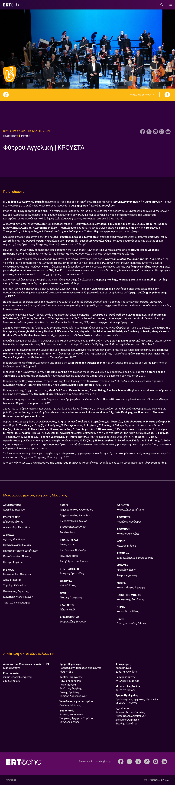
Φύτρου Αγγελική (127, 575)
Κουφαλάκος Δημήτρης (130, 509)
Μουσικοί (26, 136)
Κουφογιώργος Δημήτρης (131, 587)
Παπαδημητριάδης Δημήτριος (20, 550)
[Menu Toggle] (170, 4)
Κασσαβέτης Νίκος (128, 611)
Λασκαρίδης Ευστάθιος (17, 527)
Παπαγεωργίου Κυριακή (17, 545)
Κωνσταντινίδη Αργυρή (73, 521)
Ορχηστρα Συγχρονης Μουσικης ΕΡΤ (26, 130)
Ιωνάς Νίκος (67, 544)
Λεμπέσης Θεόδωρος (129, 521)
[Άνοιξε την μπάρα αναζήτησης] (161, 5)
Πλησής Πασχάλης (71, 597)
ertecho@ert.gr (103, 761)
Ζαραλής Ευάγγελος (14, 585)
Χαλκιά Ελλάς (68, 585)
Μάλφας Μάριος (126, 545)
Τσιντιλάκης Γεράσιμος (16, 602)
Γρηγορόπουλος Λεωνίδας (75, 515)
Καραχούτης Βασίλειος (130, 599)
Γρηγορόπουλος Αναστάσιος (76, 509)
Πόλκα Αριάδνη (69, 555)
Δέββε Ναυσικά (12, 579)
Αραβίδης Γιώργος (14, 509)
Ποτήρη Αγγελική (13, 562)
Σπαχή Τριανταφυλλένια (74, 561)
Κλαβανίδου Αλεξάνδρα (73, 550)
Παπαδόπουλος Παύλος (17, 556)
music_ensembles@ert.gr (17, 677)
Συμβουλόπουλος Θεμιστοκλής (135, 557)
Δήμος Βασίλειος (13, 521)
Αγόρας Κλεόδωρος (14, 539)
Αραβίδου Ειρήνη (126, 569)
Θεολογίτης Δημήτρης (16, 591)
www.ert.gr (11, 780)
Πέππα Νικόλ (67, 609)
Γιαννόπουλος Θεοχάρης (17, 574)
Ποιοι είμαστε (10, 136)
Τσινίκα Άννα (67, 532)
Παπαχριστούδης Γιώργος (132, 623)
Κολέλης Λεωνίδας (128, 533)
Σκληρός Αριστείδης (72, 573)
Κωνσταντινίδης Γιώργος (18, 596)
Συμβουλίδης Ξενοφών (73, 621)
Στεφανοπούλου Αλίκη (73, 526)
